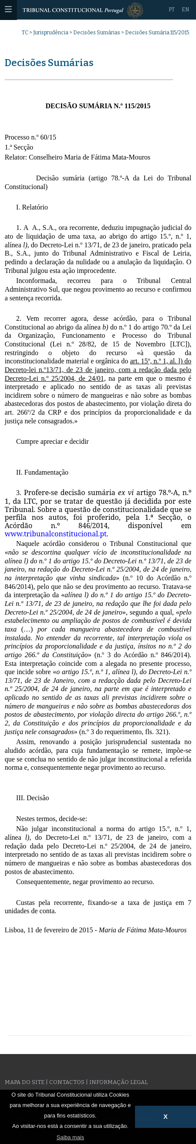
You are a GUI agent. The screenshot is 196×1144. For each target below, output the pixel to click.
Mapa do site (24, 1082)
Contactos (66, 1082)
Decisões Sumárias (96, 33)
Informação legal (118, 1082)
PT (172, 10)
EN (185, 10)
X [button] (165, 1116)
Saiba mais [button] (70, 1137)
